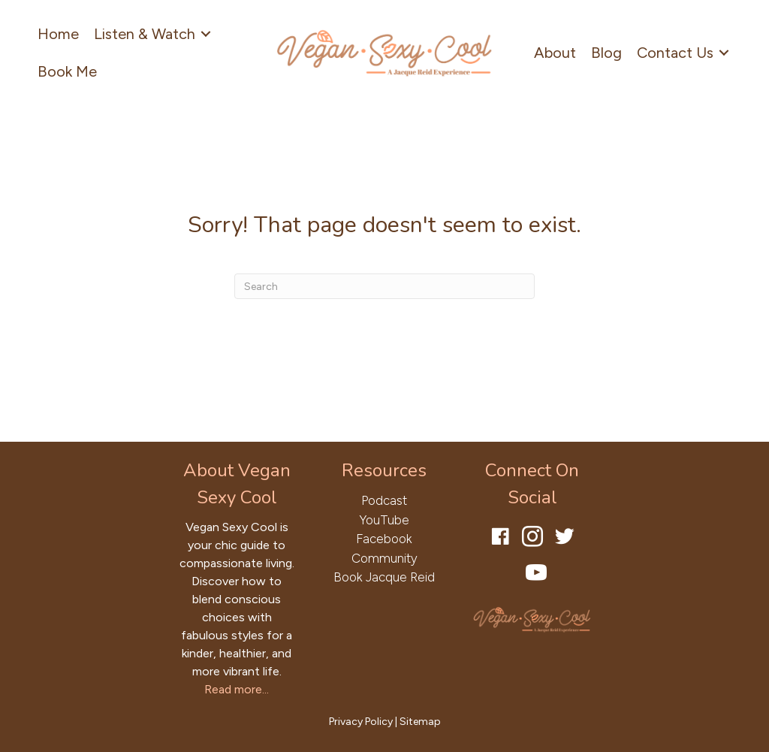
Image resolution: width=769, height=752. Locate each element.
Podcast (384, 500)
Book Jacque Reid (384, 576)
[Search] (384, 286)
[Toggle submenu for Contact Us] (724, 53)
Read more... (236, 689)
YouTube (384, 519)
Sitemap (420, 721)
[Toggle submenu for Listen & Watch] (206, 34)
